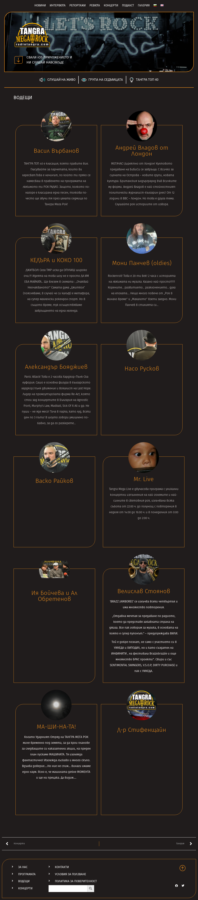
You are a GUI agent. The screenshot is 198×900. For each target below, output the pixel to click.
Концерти (111, 5)
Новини (40, 5)
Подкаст (128, 5)
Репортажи (77, 5)
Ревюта (95, 5)
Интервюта (58, 5)
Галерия (144, 5)
